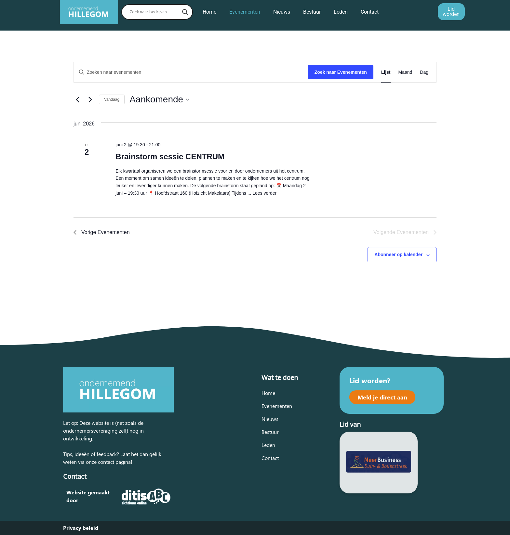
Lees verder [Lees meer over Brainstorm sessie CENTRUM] (264, 193)
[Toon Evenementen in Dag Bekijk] (424, 72)
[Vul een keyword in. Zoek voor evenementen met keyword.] (191, 72)
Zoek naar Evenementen (341, 72)
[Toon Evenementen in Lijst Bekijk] (386, 72)
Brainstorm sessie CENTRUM (169, 156)
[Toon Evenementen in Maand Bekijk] (405, 72)
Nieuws (281, 12)
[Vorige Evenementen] (77, 99)
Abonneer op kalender (398, 254)
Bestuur (312, 12)
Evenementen (244, 12)
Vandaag (111, 99)
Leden (341, 12)
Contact (370, 12)
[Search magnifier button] (185, 12)
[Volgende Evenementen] (90, 99)
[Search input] (154, 12)
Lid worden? (369, 380)
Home (209, 12)
